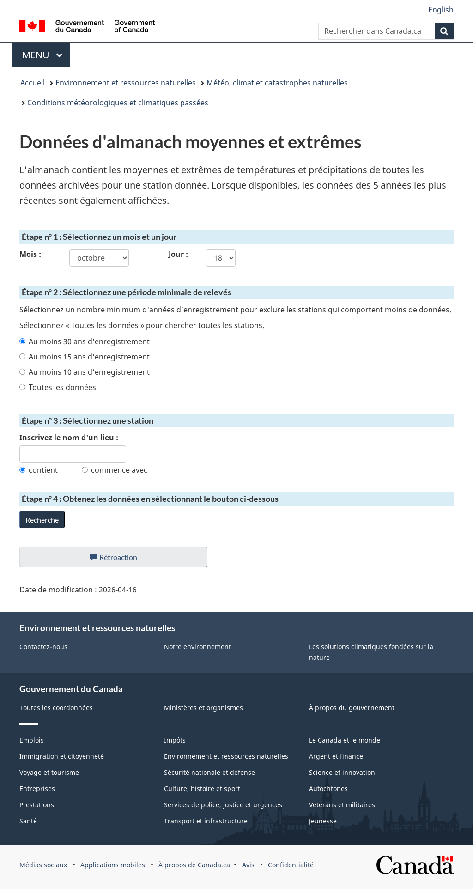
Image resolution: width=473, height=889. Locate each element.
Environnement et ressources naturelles (125, 83)
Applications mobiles (112, 864)
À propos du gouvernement (351, 707)
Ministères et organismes (203, 707)
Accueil (32, 83)
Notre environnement (197, 646)
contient (38, 470)
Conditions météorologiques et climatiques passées (117, 102)
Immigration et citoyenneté (61, 756)
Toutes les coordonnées (56, 707)
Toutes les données (57, 387)
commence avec (114, 470)
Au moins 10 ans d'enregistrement (84, 372)
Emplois (31, 740)
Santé (28, 820)
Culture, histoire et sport (202, 788)
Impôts (175, 740)
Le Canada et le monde (344, 740)
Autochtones (328, 788)
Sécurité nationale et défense (209, 772)
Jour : (178, 254)
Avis (248, 864)
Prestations (36, 804)
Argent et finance (336, 756)
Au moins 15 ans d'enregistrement (84, 357)
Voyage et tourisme (49, 772)
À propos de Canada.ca (194, 864)
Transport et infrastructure (206, 820)
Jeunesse (323, 820)
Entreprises (37, 788)
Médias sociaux (43, 864)
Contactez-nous (43, 646)
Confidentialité (291, 864)
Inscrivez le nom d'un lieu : (68, 437)
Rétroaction (121, 559)
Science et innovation (342, 772)
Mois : (30, 254)
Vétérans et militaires (342, 804)
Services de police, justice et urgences (223, 804)
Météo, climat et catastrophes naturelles (277, 83)
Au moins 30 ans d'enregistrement (84, 341)
